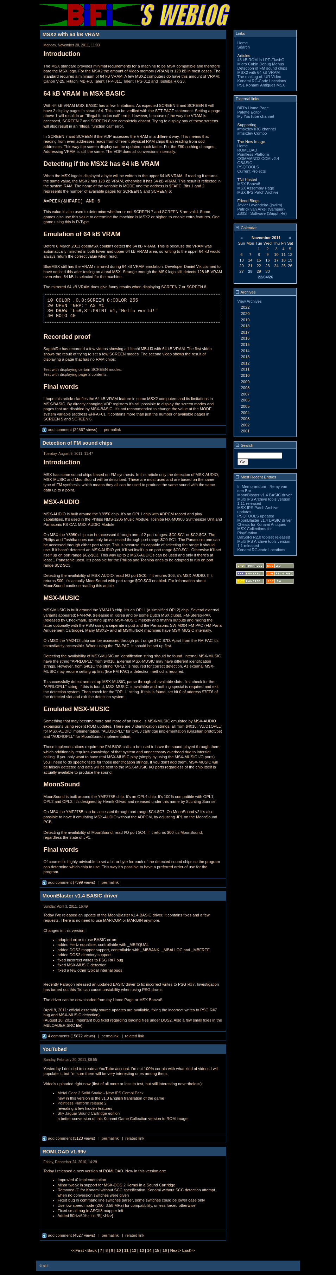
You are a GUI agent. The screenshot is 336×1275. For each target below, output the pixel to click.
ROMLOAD (247, 150)
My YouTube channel (255, 116)
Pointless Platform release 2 (82, 1103)
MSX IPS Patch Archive (258, 192)
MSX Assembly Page (255, 188)
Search (243, 47)
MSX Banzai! (150, 1000)
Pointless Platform (253, 154)
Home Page (123, 1000)
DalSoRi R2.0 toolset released (263, 537)
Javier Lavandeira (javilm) (259, 205)
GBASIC (244, 163)
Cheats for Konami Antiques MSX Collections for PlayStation (261, 528)
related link (134, 1036)
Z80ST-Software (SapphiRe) (262, 213)
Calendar (246, 228)
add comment (57, 429)
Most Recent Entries (256, 477)
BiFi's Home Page (253, 108)
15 (157, 1250)
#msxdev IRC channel (256, 129)
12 (134, 1250)
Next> (176, 1250)
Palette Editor (249, 112)
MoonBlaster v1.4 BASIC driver (264, 495)
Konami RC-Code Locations (261, 81)
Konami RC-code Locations (261, 550)
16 (165, 1250)
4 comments (56, 1036)
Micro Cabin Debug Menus (260, 64)
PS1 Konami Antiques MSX (261, 85)
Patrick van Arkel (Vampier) (261, 209)
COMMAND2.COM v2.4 (258, 158)
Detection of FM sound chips (262, 68)
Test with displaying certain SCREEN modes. (83, 369)
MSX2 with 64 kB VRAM (258, 72)
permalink (112, 429)
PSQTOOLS (248, 167)
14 (149, 1250)
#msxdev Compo (252, 133)
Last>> (188, 1250)
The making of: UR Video (259, 77)
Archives (245, 292)
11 (126, 1250)
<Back (91, 1250)
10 (118, 1250)
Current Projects (251, 171)
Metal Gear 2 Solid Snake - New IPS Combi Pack (101, 1093)
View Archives (249, 301)
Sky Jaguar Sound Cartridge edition (89, 1113)
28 (250, 271)
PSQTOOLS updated (255, 516)
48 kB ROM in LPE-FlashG (261, 60)
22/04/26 (265, 277)
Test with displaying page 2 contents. (76, 374)
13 (142, 1250)
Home (242, 43)
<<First (78, 1250)
